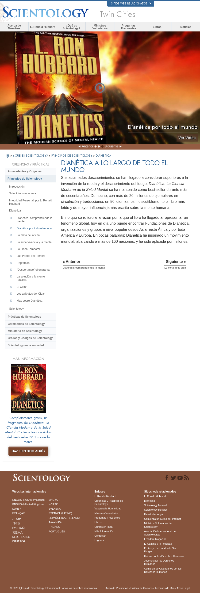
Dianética (15, 210)
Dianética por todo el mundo (34, 228)
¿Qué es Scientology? (71, 27)
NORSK (53, 504)
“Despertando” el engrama (33, 269)
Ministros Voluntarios (100, 27)
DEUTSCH (18, 541)
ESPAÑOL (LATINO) (60, 513)
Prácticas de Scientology (24, 316)
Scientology (16, 308)
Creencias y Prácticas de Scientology (108, 502)
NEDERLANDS (21, 536)
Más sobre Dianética (29, 300)
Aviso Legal (183, 588)
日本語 (16, 523)
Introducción (16, 186)
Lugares (99, 540)
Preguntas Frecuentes (128, 27)
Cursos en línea (103, 526)
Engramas (23, 263)
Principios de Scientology (25, 178)
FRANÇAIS (19, 513)
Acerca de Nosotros (14, 27)
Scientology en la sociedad (26, 345)
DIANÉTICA (103, 155)
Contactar (100, 535)
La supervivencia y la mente (34, 242)
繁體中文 (17, 532)
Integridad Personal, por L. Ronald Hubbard (30, 202)
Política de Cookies (142, 588)
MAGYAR (54, 499)
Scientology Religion (156, 509)
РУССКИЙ (18, 528)
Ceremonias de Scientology (26, 324)
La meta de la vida (28, 235)
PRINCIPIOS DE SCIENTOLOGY (72, 155)
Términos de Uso (165, 588)
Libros (157, 27)
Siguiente (111, 146)
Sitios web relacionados (131, 3)
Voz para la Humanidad (107, 508)
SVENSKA (55, 508)
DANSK (16, 508)
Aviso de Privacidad (116, 588)
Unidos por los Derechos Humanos (164, 556)
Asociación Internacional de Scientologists (160, 533)
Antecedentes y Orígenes (25, 171)
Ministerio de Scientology (25, 331)
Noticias (185, 27)
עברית (16, 518)
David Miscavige (153, 514)
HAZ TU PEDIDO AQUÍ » (28, 451)
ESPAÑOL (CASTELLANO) (64, 517)
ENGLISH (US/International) (28, 499)
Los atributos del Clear (31, 293)
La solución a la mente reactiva (31, 278)
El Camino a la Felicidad (158, 543)
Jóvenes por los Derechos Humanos (159, 562)
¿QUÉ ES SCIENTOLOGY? (31, 155)
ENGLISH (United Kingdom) (28, 504)
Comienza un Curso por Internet (162, 518)
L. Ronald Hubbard (42, 27)
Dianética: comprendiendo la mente (34, 219)
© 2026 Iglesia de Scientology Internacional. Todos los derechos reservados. (54, 588)
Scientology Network (156, 505)
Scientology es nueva (22, 193)
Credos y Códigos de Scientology (30, 338)
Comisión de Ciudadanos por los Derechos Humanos (162, 570)
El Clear (22, 287)
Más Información (103, 531)
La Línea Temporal (28, 249)
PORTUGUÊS (57, 531)
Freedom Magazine (155, 539)
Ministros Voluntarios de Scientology (158, 525)
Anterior (87, 146)
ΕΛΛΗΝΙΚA (55, 522)
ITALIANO (54, 526)
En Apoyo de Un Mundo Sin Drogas (160, 550)
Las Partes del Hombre (31, 256)
